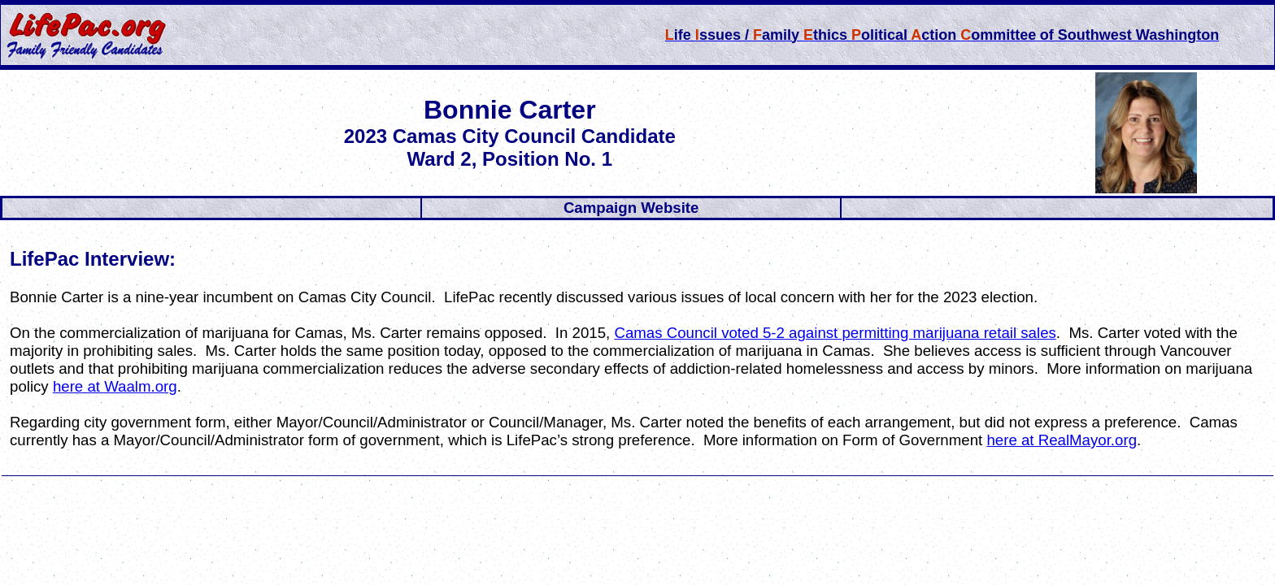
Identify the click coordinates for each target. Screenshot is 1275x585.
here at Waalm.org (115, 386)
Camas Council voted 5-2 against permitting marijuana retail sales (834, 332)
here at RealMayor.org (1061, 439)
